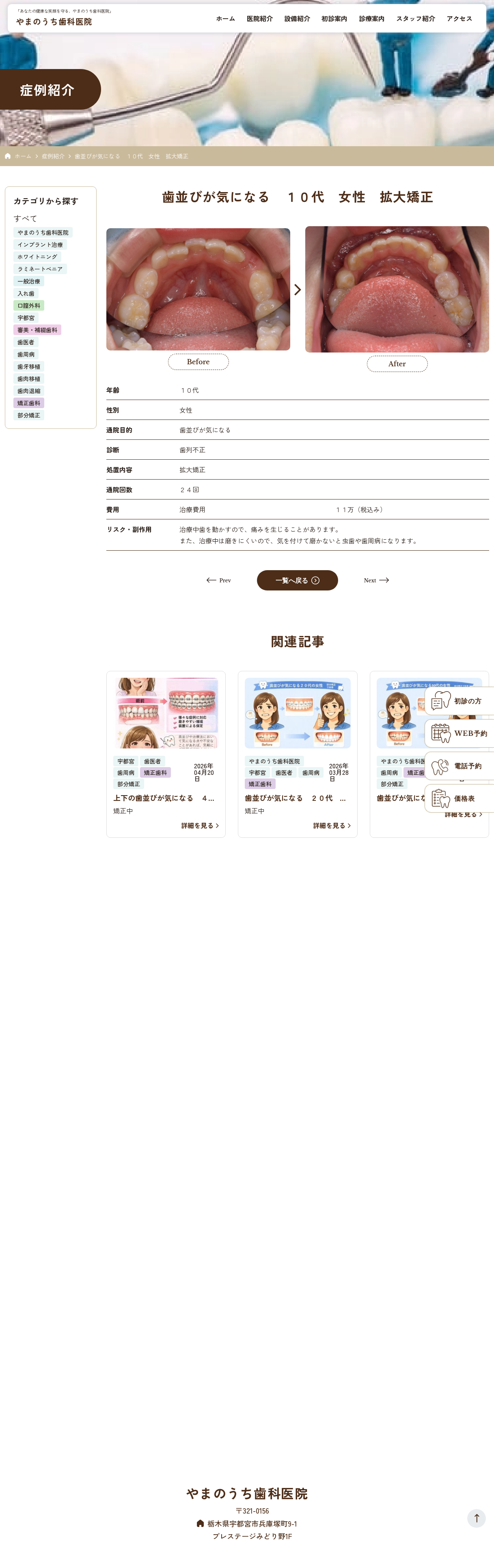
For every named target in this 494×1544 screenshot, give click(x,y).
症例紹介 (53, 156)
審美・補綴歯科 (37, 330)
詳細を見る (200, 825)
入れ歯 (26, 293)
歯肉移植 (28, 378)
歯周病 (26, 354)
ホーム (23, 156)
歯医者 (26, 342)
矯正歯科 (28, 403)
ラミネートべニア (40, 269)
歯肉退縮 (28, 391)
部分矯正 (28, 415)
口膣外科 (28, 305)
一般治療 (28, 281)
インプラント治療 (40, 244)
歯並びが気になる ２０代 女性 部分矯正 (296, 797)
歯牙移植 (28, 366)
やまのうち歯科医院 (54, 21)
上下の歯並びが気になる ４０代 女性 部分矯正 (164, 797)
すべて (25, 218)
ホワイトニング (37, 257)
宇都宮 (26, 318)
